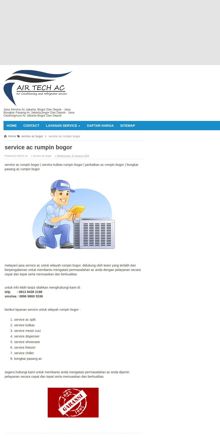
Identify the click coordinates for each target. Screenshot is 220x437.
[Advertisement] (107, 32)
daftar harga (100, 125)
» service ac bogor (41, 155)
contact (31, 125)
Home (12, 125)
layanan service (63, 125)
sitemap (127, 125)
